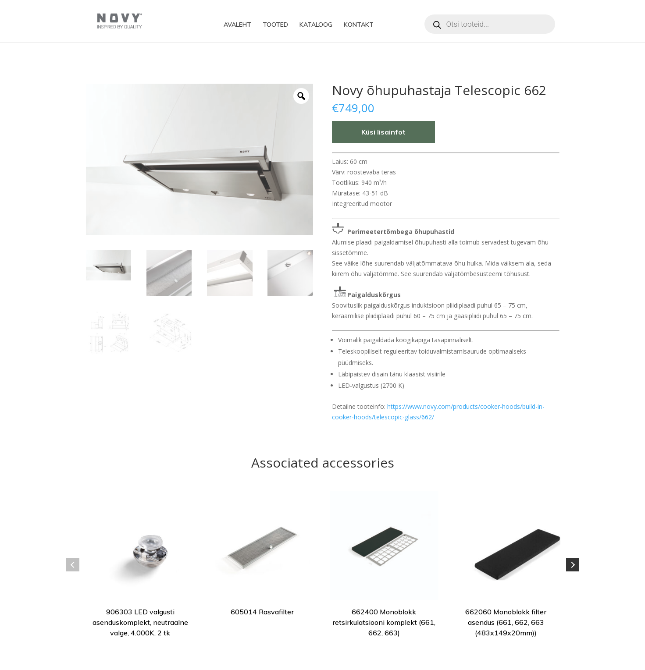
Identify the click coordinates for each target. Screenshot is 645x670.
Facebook (397, 24)
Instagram (414, 24)
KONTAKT (359, 24)
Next (572, 564)
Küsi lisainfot (383, 132)
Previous (72, 564)
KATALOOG (315, 24)
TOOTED (275, 24)
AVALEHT (237, 24)
